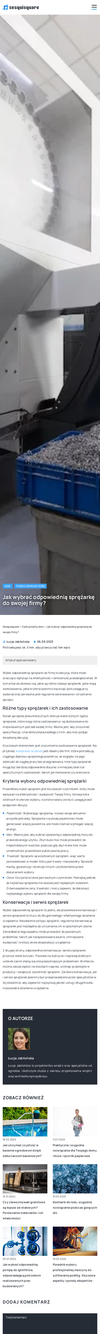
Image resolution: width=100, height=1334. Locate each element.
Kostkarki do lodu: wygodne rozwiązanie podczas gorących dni (75, 1207)
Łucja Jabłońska (18, 641)
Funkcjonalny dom (30, 586)
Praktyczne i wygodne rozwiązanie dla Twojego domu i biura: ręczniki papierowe (75, 1150)
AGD (7, 586)
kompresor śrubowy (29, 751)
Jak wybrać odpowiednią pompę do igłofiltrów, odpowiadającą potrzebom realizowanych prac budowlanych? (22, 1275)
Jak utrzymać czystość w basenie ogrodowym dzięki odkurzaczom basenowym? (22, 1150)
